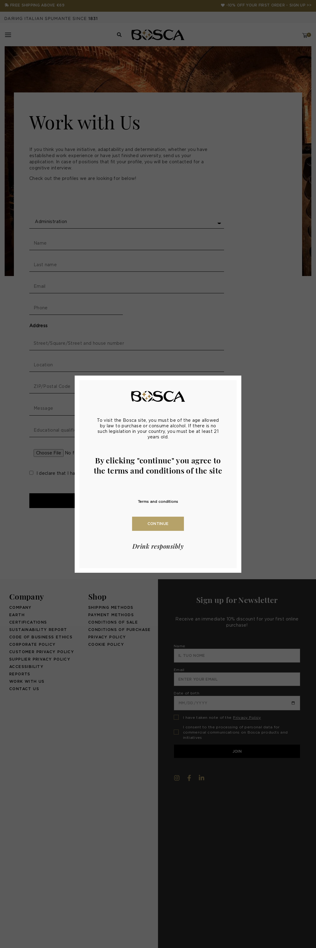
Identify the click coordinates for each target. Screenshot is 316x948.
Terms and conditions (158, 501)
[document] (158, 474)
